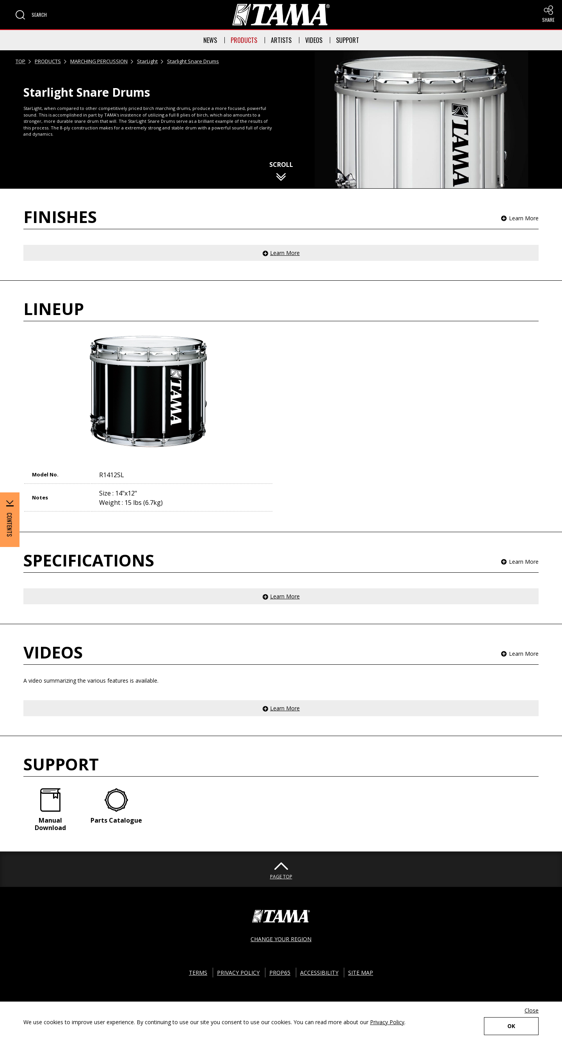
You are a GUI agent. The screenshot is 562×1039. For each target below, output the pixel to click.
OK (511, 1026)
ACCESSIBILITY (319, 972)
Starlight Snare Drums (193, 61)
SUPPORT (347, 40)
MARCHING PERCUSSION (99, 61)
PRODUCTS (244, 40)
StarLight (147, 61)
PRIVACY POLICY (238, 972)
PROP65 (279, 972)
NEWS (210, 40)
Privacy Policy (387, 1022)
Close (532, 1010)
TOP (20, 61)
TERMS (198, 972)
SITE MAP (360, 972)
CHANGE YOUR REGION (281, 939)
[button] (31, 14)
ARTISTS (281, 40)
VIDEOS (313, 40)
